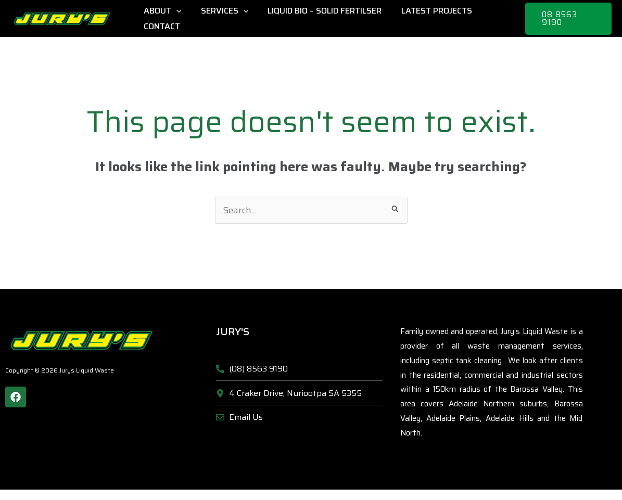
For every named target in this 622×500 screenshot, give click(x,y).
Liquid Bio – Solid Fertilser (318, 10)
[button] (567, 19)
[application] (175, 11)
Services (221, 11)
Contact (160, 26)
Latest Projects (426, 10)
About (161, 11)
